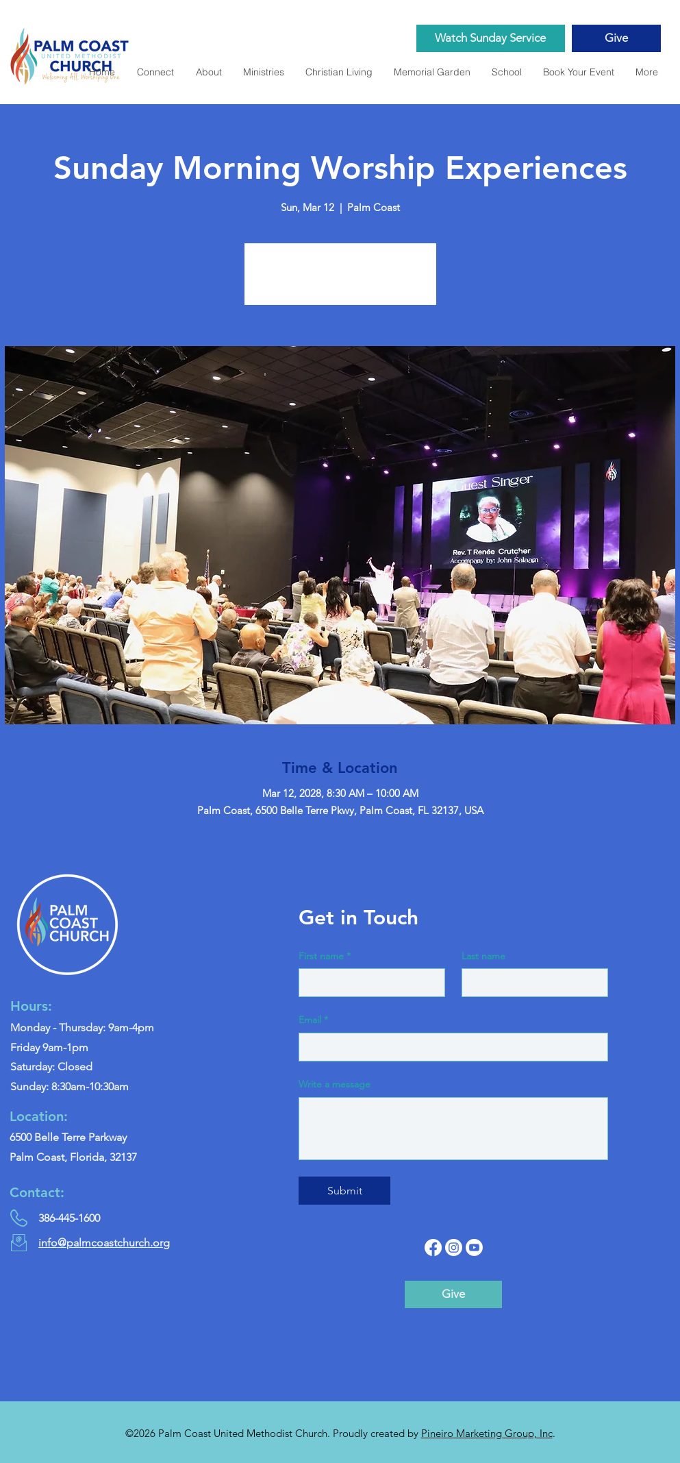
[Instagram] (453, 1247)
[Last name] (530, 982)
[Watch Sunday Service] (490, 38)
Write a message (334, 1084)
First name (325, 956)
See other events (340, 282)
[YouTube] (474, 1247)
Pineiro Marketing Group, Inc (487, 1433)
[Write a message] (453, 1128)
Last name (483, 956)
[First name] (367, 982)
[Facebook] (433, 1247)
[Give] (616, 38)
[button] (432, 72)
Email (313, 1020)
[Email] (449, 1047)
